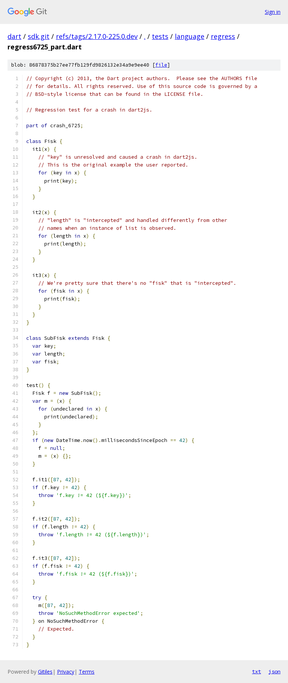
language (189, 36)
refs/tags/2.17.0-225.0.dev (97, 36)
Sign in (272, 11)
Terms (86, 671)
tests (160, 36)
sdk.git (39, 36)
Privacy (65, 671)
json (274, 671)
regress (223, 36)
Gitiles (45, 671)
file (161, 65)
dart (14, 36)
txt (256, 671)
